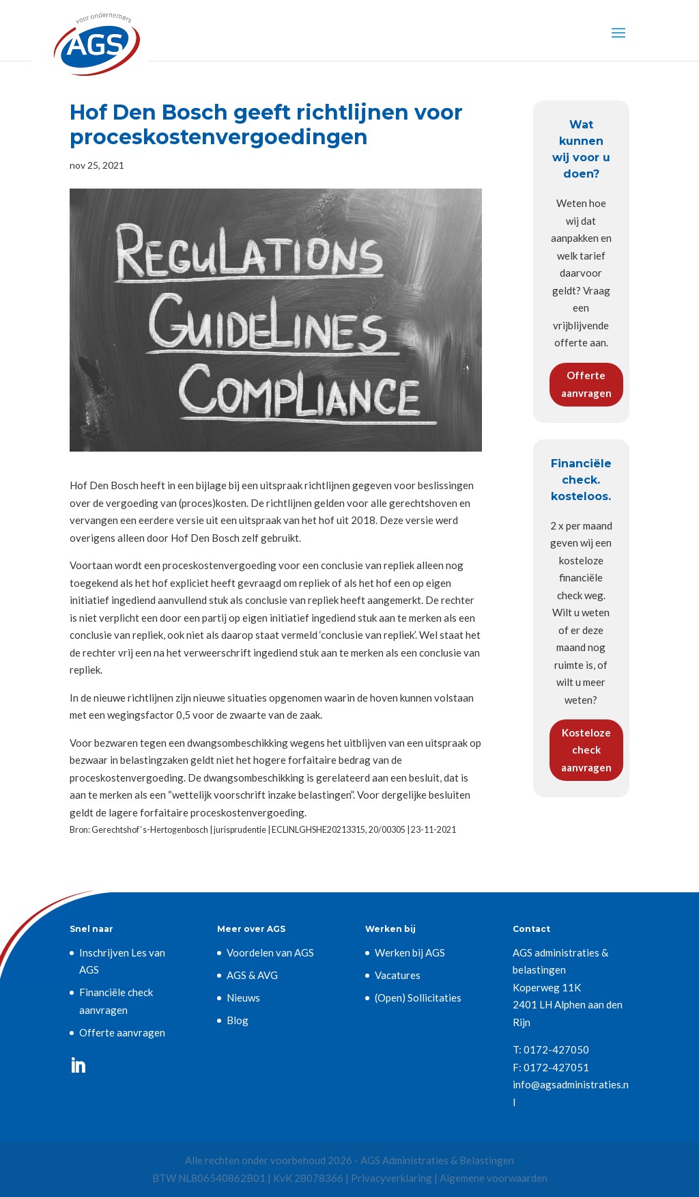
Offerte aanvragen (586, 384)
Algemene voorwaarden (493, 1178)
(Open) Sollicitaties (418, 997)
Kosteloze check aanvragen (586, 749)
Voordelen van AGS (270, 952)
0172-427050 (556, 1049)
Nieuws (243, 997)
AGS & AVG (252, 975)
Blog (237, 1020)
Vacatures (397, 975)
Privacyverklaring (391, 1178)
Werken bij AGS (410, 952)
